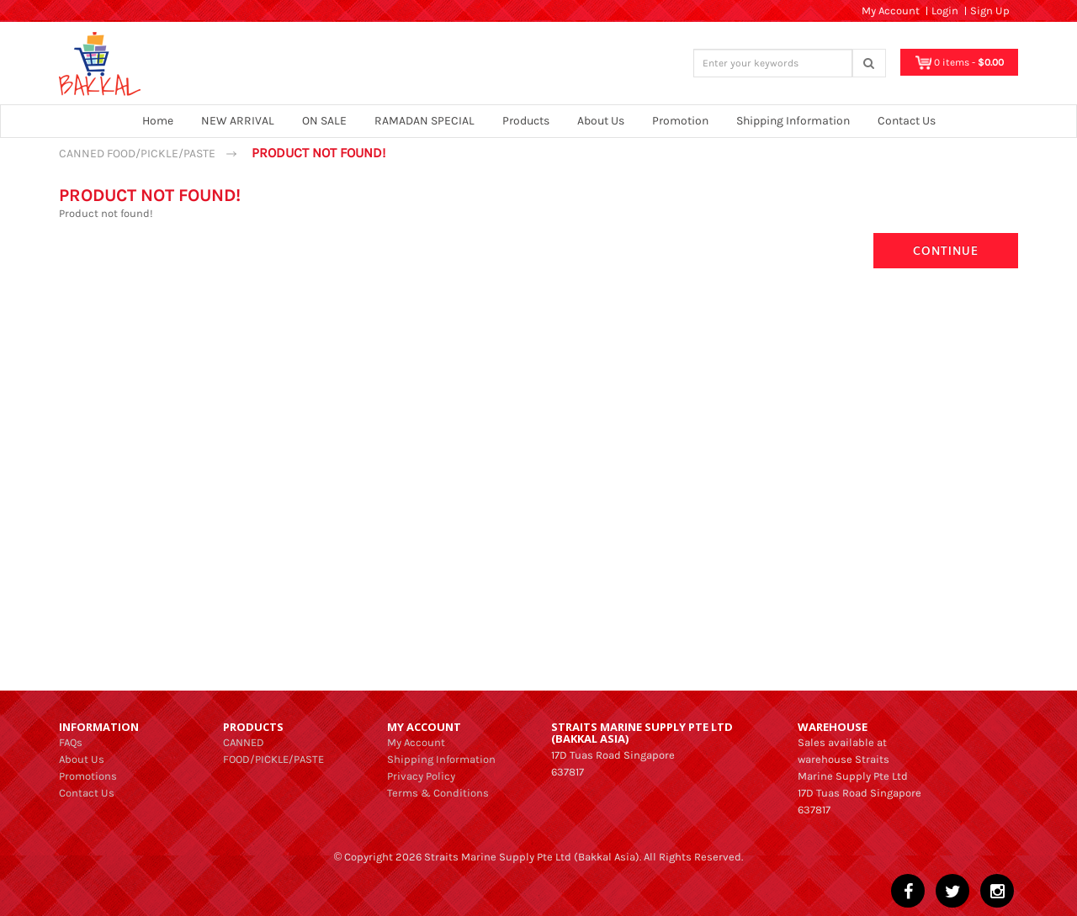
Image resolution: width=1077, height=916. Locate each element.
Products (525, 121)
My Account (416, 742)
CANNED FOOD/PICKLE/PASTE (137, 153)
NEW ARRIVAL (237, 121)
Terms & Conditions (438, 792)
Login (944, 10)
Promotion (680, 121)
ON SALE (324, 121)
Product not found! (318, 153)
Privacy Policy (421, 776)
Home (157, 121)
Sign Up (990, 10)
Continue (946, 250)
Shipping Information (793, 121)
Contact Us (907, 121)
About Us (600, 121)
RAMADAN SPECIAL (424, 121)
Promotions (88, 776)
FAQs (70, 742)
